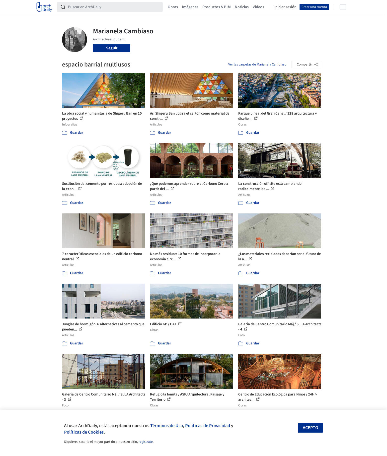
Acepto (310, 428)
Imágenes (190, 7)
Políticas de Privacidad (207, 425)
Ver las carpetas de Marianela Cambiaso (257, 64)
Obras (173, 7)
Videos (258, 7)
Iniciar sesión (285, 7)
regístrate (146, 441)
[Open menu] (343, 7)
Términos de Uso (166, 425)
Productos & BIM (216, 7)
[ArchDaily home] (44, 7)
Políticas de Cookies (84, 432)
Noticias (242, 7)
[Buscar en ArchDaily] (114, 7)
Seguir (111, 48)
